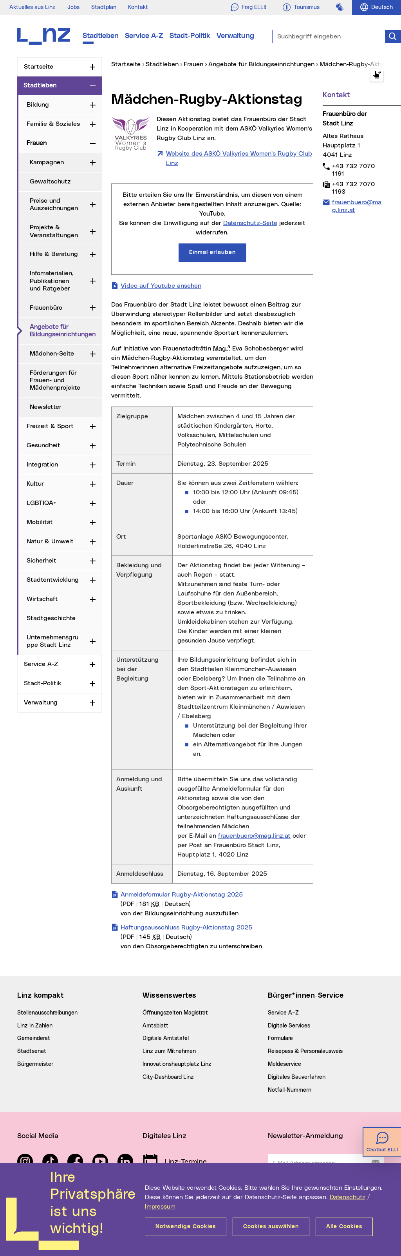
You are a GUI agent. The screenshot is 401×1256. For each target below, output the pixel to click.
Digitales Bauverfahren (296, 1077)
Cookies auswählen (271, 1226)
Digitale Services (289, 1026)
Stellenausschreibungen (47, 1013)
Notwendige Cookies (185, 1226)
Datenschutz (347, 1197)
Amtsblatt (155, 1026)
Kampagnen (47, 162)
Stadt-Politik (190, 36)
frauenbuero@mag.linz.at (254, 836)
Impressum (160, 1206)
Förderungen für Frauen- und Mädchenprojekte (55, 380)
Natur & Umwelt (50, 541)
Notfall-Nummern (289, 1090)
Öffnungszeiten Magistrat (175, 1013)
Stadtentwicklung (53, 580)
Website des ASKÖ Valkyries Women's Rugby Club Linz (239, 158)
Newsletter (45, 407)
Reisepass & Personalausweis (305, 1051)
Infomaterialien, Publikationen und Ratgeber (52, 280)
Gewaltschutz (50, 181)
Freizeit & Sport (50, 426)
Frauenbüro (46, 308)
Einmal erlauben (212, 252)
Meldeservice (284, 1064)
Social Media (37, 1136)
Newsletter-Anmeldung (305, 1136)
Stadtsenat (31, 1051)
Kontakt (138, 7)
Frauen (37, 143)
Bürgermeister (35, 1064)
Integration (42, 464)
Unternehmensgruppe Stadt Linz (52, 641)
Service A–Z (283, 1013)
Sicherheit (41, 560)
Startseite (38, 67)
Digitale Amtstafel (166, 1038)
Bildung (38, 105)
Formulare (280, 1038)
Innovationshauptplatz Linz (177, 1064)
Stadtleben (101, 36)
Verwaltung (235, 36)
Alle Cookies (344, 1226)
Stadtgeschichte (51, 618)
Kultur (35, 484)
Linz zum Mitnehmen (169, 1051)
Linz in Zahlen (34, 1026)
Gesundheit (43, 445)
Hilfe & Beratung (54, 254)
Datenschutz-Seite (250, 223)
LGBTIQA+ (41, 503)
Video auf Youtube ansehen (161, 285)
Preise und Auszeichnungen (54, 204)
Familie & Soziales (53, 124)
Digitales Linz (164, 1136)
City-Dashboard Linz (168, 1077)
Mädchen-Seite (52, 353)
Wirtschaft (42, 599)
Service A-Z (144, 36)
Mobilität (40, 522)
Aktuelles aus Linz (32, 7)
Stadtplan (103, 7)
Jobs (73, 7)
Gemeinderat (33, 1038)
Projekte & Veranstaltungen (54, 231)
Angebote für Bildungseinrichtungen (66, 331)
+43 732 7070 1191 (353, 170)
